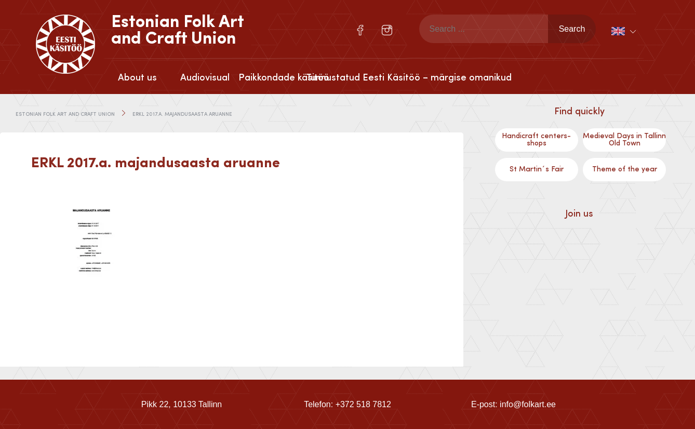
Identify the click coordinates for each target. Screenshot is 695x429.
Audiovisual (205, 78)
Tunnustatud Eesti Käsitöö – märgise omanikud (339, 78)
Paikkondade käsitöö (272, 78)
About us (137, 78)
